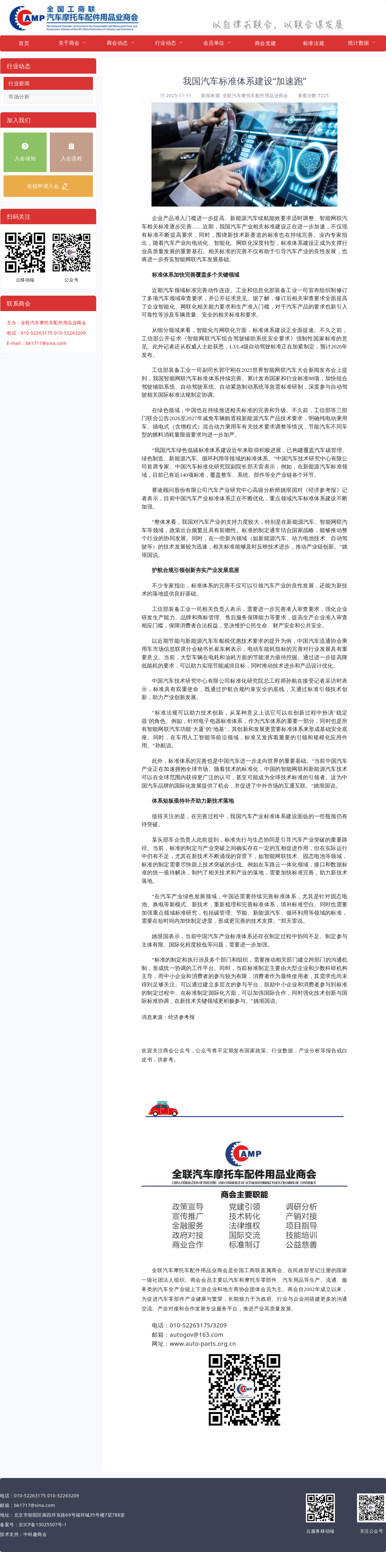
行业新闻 (19, 83)
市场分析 (19, 96)
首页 (24, 43)
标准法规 (313, 43)
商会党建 (265, 43)
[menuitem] (24, 43)
